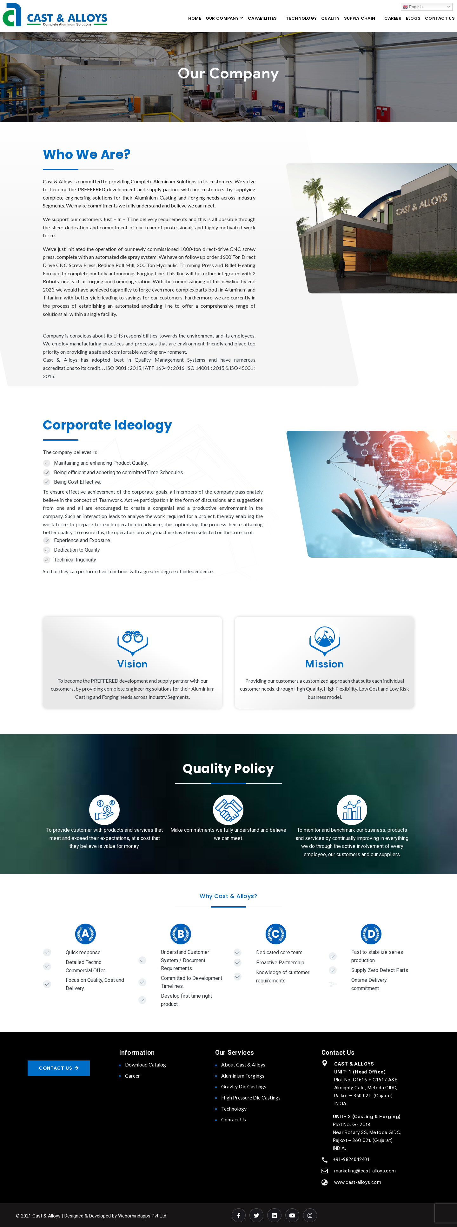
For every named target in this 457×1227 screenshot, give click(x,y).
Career (132, 1076)
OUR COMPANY (222, 18)
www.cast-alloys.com (357, 1182)
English (413, 7)
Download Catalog (145, 1064)
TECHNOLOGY (301, 18)
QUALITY (330, 18)
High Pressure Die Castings (251, 1097)
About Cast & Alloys (243, 1064)
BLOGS (413, 18)
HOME (194, 18)
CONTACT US (440, 18)
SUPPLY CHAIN (359, 18)
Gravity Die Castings (243, 1086)
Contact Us (233, 1119)
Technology (234, 1109)
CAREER (392, 18)
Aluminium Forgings (242, 1076)
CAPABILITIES (262, 18)
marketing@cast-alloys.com (365, 1171)
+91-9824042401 (351, 1159)
